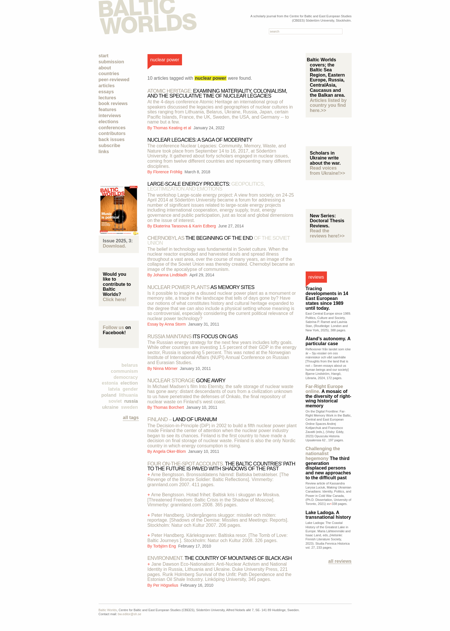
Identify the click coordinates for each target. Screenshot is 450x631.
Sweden (129, 407)
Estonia (110, 383)
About (105, 67)
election (129, 383)
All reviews (340, 561)
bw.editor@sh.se (129, 614)
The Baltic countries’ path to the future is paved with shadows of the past (221, 466)
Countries (109, 73)
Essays (106, 91)
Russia (131, 401)
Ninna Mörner (166, 368)
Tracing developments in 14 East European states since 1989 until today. (327, 298)
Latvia (114, 389)
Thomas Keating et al (172, 128)
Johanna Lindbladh (170, 275)
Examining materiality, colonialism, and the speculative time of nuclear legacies (217, 93)
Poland (108, 395)
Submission (111, 61)
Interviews (110, 115)
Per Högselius (166, 585)
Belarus (130, 365)
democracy (126, 377)
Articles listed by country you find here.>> (328, 105)
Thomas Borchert (169, 407)
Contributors (112, 133)
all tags (131, 417)
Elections (108, 121)
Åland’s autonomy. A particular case (328, 341)
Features (107, 109)
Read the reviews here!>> (327, 233)
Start (104, 55)
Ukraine (110, 407)
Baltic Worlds (108, 610)
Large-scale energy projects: (206, 186)
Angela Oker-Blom (170, 451)
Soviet (115, 401)
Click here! (115, 299)
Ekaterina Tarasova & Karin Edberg (185, 226)
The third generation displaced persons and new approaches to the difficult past (328, 463)
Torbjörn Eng (165, 546)
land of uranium (182, 419)
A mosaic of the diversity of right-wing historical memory (328, 396)
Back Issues (112, 139)
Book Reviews (113, 103)
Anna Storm (175, 324)
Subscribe (109, 145)
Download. (114, 246)
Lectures (107, 97)
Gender (130, 389)
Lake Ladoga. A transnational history (328, 515)
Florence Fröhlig (168, 172)
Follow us (113, 327)
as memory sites (201, 287)
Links (104, 151)
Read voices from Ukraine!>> (327, 171)
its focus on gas (193, 336)
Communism (124, 371)
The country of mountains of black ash (220, 558)
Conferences (112, 127)
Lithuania (128, 395)
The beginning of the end (219, 240)
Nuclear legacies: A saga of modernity (200, 140)
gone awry (186, 380)
